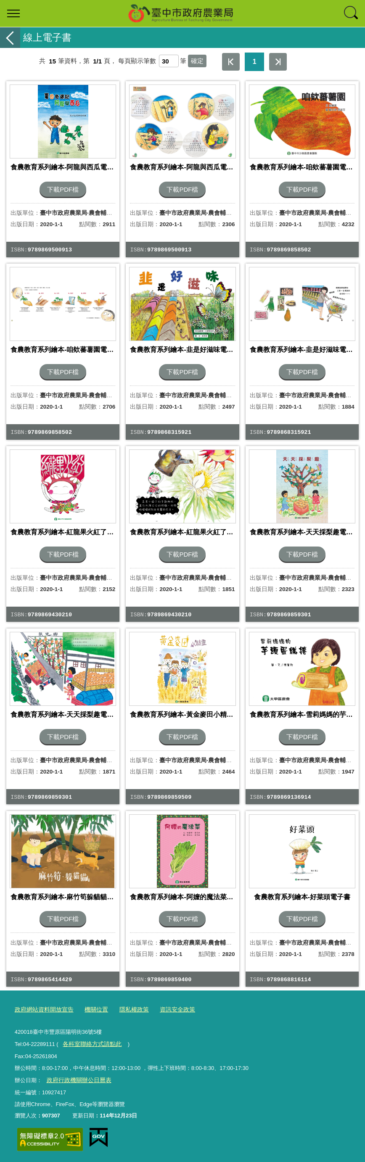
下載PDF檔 (63, 189)
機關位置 (91, 1009)
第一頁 (231, 62)
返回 (10, 37)
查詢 (351, 13)
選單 (13, 13)
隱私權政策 (127, 1009)
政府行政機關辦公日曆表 (76, 1079)
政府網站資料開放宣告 (42, 1009)
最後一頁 (278, 62)
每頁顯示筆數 (137, 61)
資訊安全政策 (168, 1009)
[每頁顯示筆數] (169, 61)
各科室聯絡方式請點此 (90, 1043)
